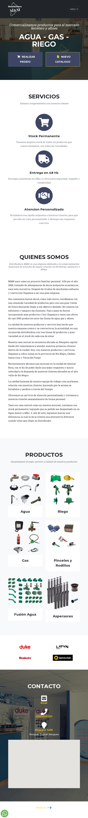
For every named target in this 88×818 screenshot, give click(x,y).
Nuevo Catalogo (63, 59)
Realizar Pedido (25, 59)
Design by (44, 807)
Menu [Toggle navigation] (74, 9)
